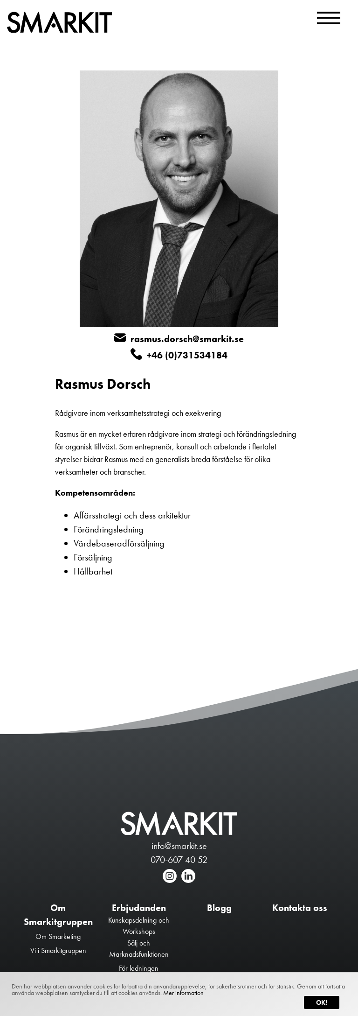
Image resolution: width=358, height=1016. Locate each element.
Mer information (183, 992)
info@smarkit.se (179, 846)
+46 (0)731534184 (179, 354)
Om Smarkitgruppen (58, 915)
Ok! (321, 1002)
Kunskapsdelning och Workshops (138, 925)
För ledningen (138, 968)
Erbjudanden (139, 908)
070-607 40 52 (179, 860)
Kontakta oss (299, 908)
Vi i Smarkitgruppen (58, 950)
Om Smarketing (58, 936)
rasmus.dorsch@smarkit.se (179, 338)
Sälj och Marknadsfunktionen (139, 948)
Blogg (219, 908)
